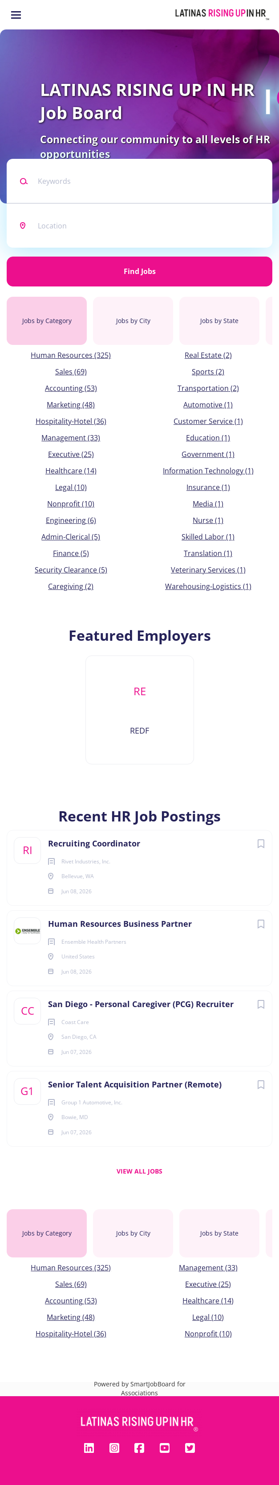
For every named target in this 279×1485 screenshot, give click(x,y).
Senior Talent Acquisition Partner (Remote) (135, 1084)
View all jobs (139, 1171)
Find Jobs (140, 271)
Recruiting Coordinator (94, 843)
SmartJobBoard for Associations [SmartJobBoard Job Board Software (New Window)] (153, 1388)
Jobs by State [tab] (219, 320)
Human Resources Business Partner (120, 923)
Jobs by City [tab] (133, 320)
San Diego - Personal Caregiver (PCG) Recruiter (141, 1004)
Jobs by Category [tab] (47, 320)
